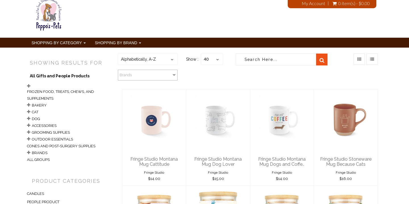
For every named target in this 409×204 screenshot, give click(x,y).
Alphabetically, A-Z (138, 59)
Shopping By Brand (118, 43)
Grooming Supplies (51, 132)
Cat (35, 112)
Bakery (39, 105)
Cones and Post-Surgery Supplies (61, 146)
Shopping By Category (59, 43)
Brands (39, 153)
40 (206, 59)
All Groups (38, 160)
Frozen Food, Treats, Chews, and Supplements (60, 95)
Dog (36, 119)
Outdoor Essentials (52, 139)
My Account (313, 3)
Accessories (44, 126)
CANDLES (35, 194)
